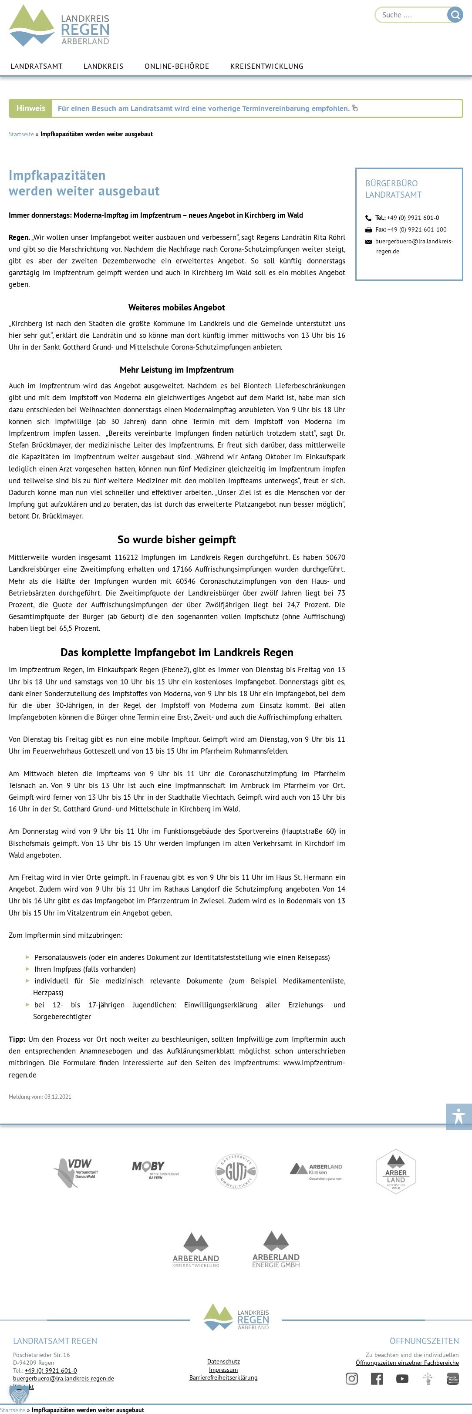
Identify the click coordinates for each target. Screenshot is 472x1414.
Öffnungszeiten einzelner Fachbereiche (407, 1363)
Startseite (21, 134)
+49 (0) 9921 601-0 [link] (51, 1370)
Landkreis (104, 66)
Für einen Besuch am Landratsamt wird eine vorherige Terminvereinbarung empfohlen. (208, 108)
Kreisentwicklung (266, 66)
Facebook (377, 1379)
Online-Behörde (177, 66)
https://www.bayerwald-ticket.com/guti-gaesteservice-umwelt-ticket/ (236, 1173)
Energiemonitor (453, 1379)
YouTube (402, 1379)
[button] (19, 1395)
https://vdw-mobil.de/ (76, 1173)
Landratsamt (36, 66)
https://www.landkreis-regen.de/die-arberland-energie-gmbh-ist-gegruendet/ (276, 1251)
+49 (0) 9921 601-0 (413, 218)
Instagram (352, 1379)
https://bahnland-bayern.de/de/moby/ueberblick (156, 1173)
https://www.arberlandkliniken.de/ (316, 1173)
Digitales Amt (427, 1379)
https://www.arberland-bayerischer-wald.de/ (396, 1173)
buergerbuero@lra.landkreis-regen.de (63, 1378)
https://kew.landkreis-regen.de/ (196, 1251)
